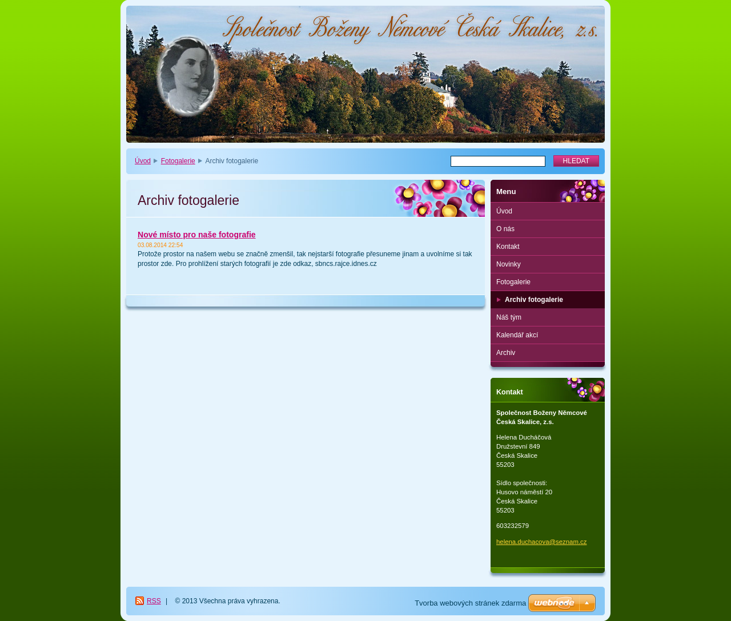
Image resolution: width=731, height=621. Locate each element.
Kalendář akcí (517, 335)
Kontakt (508, 247)
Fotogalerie (178, 161)
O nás (505, 229)
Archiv (505, 353)
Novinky (508, 264)
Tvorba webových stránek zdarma (470, 603)
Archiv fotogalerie (534, 300)
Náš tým (508, 317)
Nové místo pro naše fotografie (197, 234)
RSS (154, 601)
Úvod (143, 161)
